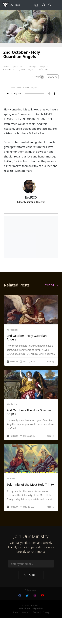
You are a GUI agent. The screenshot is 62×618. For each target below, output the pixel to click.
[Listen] (36, 5)
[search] (50, 5)
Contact (25, 612)
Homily (11, 478)
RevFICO (7, 69)
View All (51, 285)
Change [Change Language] (38, 76)
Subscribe (31, 575)
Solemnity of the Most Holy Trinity (30, 485)
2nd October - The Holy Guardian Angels (30, 412)
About (15, 612)
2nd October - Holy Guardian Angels (27, 337)
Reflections (43, 69)
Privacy (46, 612)
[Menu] (56, 5)
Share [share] (52, 76)
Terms (36, 612)
